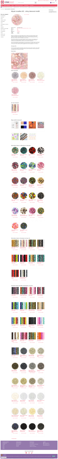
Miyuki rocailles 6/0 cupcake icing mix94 (14, 214)
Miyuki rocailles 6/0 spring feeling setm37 (22, 308)
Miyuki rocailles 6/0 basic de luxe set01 (14, 246)
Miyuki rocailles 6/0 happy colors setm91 (14, 324)
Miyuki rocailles (21, 28)
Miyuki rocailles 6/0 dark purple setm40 (15, 293)
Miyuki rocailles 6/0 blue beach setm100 (31, 261)
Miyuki (3, 446)
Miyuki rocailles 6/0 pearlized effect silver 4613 (14, 80)
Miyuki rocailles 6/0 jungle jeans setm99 (14, 354)
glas (17, 28)
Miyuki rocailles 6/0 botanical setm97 (30, 339)
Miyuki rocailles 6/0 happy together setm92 (23, 324)
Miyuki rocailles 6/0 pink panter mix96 (31, 214)
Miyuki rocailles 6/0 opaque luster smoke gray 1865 (38, 354)
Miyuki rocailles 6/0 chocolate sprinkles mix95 (22, 214)
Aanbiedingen (26, 5)
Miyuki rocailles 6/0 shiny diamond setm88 (15, 112)
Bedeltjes (4, 443)
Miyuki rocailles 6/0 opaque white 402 (22, 399)
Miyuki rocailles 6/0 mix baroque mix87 (39, 183)
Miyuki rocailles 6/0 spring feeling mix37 (30, 168)
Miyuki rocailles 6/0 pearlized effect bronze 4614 (31, 80)
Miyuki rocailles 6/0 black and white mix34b (39, 153)
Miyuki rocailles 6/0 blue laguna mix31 (23, 153)
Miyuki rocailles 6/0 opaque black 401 (22, 429)
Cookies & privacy (32, 444)
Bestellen (52, 2)
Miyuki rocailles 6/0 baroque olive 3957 (14, 369)
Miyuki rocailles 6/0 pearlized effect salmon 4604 (23, 80)
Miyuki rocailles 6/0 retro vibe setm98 (39, 339)
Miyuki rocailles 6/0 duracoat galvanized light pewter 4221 (30, 385)
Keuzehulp (31, 5)
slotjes (2, 32)
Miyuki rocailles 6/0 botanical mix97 (38, 214)
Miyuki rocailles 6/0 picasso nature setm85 (31, 308)
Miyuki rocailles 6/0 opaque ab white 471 (30, 399)
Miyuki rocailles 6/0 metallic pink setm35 (38, 293)
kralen (2, 22)
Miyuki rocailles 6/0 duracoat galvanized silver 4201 (14, 385)
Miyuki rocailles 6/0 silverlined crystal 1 (38, 414)
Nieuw (13, 5)
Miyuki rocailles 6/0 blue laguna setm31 (39, 261)
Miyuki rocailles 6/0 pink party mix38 (39, 168)
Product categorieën (7, 5)
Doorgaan (53, 456)
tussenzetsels (3, 35)
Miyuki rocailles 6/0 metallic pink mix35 (14, 168)
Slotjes (4, 447)
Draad (3, 444)
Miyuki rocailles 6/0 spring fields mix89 (14, 199)
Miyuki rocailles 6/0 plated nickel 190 (38, 369)
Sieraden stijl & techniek (19, 5)
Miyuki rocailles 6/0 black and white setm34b (23, 276)
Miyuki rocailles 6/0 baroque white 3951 (30, 414)
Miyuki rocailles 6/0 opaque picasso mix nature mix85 (30, 184)
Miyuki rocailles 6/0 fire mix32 (31, 153)
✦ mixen (30, 28)
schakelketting (3, 31)
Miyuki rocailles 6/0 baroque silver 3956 (30, 354)
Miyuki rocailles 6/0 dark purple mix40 (23, 183)
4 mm (18, 31)
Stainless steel (3, 34)
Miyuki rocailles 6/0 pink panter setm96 (23, 339)
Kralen (3, 445)
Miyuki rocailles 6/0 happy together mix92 (31, 199)
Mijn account (40, 0)
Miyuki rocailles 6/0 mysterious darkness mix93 (38, 199)
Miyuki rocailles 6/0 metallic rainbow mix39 (15, 183)
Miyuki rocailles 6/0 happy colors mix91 (22, 199)
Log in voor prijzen (26, 14)
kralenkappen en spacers (4, 24)
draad (2, 18)
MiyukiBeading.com (46, 444)
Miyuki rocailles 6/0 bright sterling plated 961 (38, 385)
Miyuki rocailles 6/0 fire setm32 (15, 276)
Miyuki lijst (17, 444)
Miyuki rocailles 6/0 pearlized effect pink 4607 (14, 95)
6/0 (19, 31)
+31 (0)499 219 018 (46, 443)
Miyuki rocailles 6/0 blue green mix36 (23, 168)
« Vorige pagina (13, 437)
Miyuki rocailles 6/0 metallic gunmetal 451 (23, 369)
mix (17, 29)
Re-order (17, 445)
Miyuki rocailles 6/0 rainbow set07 (14, 261)
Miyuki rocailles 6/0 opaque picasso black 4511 (39, 430)
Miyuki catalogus (18, 443)
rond (17, 30)
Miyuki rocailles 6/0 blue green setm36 (15, 308)
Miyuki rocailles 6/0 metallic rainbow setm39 (23, 293)
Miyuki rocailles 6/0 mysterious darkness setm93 (30, 324)
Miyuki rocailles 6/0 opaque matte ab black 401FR (15, 430)
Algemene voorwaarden (33, 445)
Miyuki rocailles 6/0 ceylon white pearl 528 (39, 399)
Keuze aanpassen (3, 457)
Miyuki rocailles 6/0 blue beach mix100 (15, 153)
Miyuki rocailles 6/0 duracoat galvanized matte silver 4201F (22, 385)
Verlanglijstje (46, 0)
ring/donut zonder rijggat (4, 28)
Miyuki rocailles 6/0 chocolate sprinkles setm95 (14, 339)
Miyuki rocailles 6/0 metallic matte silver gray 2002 (22, 354)
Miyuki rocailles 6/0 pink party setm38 (31, 293)
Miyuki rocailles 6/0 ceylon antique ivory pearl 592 (14, 415)
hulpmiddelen (3, 21)
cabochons (2, 17)
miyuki (2, 25)
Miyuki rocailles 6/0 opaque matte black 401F (30, 430)
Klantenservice (52, 0)
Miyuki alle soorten (25, 28)
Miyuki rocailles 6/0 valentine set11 (22, 261)
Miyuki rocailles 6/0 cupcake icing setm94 (39, 324)
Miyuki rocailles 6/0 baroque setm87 (38, 308)
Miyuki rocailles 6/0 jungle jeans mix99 (22, 229)
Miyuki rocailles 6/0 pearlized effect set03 (22, 246)
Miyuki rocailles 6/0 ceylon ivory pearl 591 (23, 414)
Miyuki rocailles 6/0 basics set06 (38, 246)
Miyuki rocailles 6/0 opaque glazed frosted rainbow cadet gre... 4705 (31, 369)
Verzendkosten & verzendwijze (34, 443)
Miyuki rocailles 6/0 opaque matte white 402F (14, 400)
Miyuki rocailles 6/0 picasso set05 (30, 246)
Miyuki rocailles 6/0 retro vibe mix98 (15, 229)
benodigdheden (3, 15)
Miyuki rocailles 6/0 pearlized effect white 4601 (39, 80)
